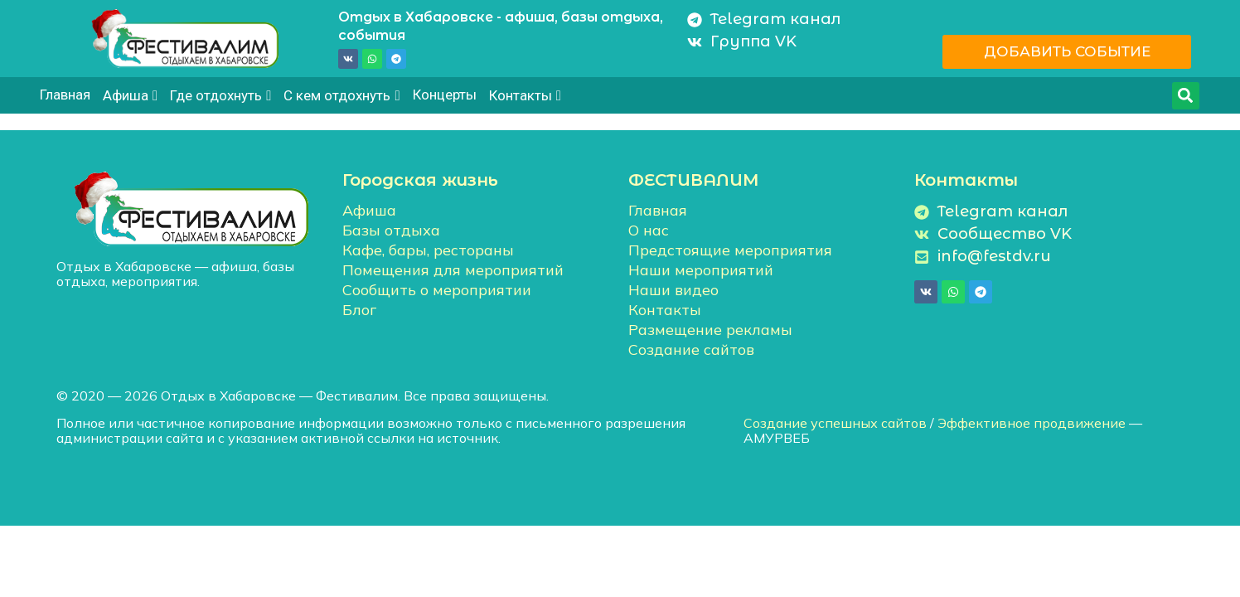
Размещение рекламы (710, 329)
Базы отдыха (391, 230)
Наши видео (673, 289)
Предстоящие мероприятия (730, 250)
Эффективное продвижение (1031, 423)
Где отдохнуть (220, 95)
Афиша (130, 95)
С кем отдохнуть (341, 95)
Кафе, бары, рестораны (428, 250)
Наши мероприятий (700, 269)
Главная (65, 94)
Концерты (445, 94)
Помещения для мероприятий (453, 269)
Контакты (525, 95)
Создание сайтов (691, 349)
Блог (359, 309)
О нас (648, 230)
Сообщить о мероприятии (436, 289)
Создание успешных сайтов (835, 423)
